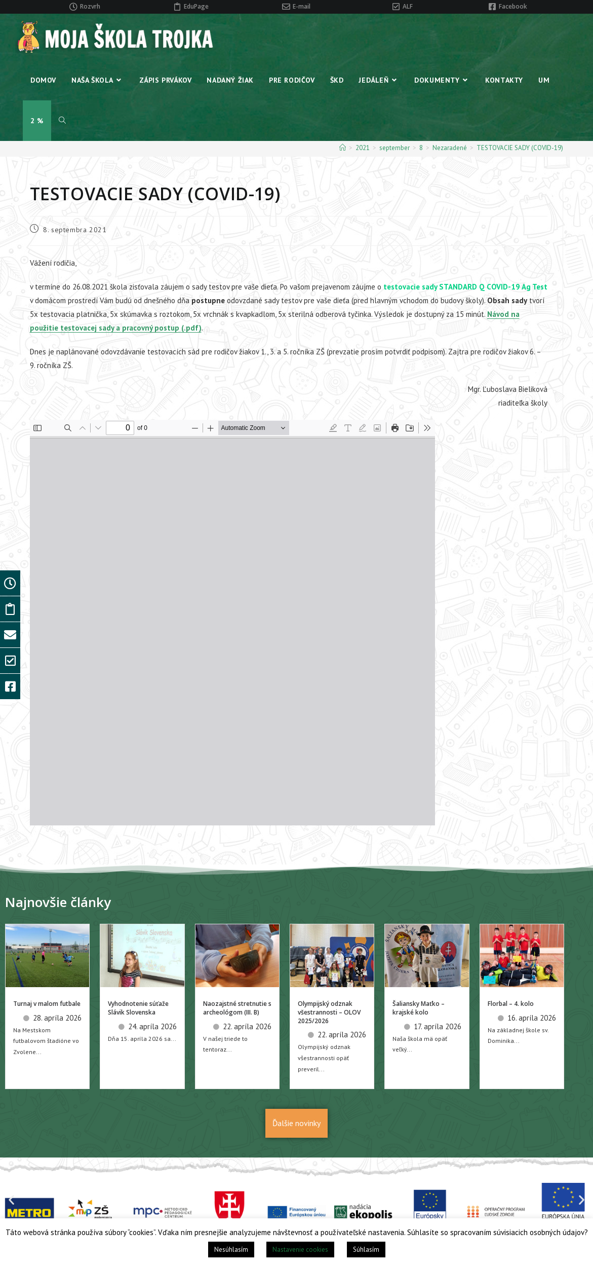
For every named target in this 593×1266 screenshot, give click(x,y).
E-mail (301, 6)
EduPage (196, 6)
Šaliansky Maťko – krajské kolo (418, 1008)
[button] (11, 1199)
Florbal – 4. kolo (511, 1003)
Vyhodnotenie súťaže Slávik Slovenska (138, 1008)
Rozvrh (90, 6)
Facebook (513, 6)
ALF (408, 6)
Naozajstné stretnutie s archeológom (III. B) (237, 1008)
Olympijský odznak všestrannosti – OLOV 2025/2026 (329, 1012)
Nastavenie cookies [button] (300, 1249)
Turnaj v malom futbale (47, 1003)
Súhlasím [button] (366, 1249)
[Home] (342, 147)
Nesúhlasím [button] (231, 1249)
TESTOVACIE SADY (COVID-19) (520, 147)
